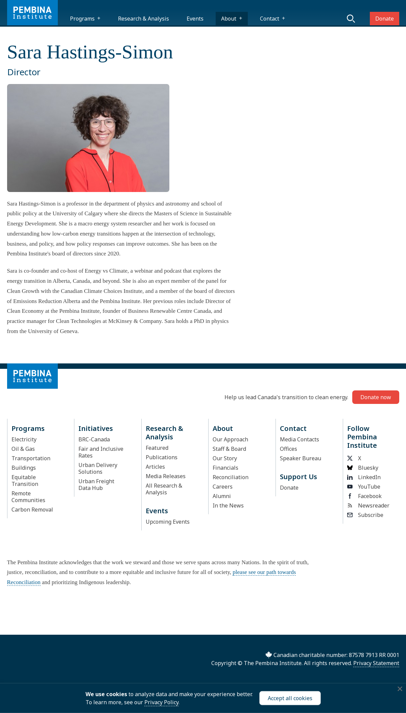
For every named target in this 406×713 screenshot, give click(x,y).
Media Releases (166, 476)
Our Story (225, 458)
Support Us (298, 476)
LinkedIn (364, 477)
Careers (223, 486)
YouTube (363, 486)
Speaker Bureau (300, 458)
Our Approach (230, 439)
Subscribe (365, 515)
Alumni (222, 496)
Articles (155, 466)
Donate (384, 18)
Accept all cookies (290, 698)
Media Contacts (299, 439)
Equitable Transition (24, 480)
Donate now (375, 397)
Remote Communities (28, 497)
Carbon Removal (32, 509)
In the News (228, 505)
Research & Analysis (143, 18)
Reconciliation (230, 477)
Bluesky (362, 467)
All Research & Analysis (164, 489)
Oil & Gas (23, 449)
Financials (225, 467)
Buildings (23, 467)
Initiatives (95, 428)
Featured (157, 447)
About (228, 18)
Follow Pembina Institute (362, 436)
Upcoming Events (168, 521)
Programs (82, 18)
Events (195, 18)
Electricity (24, 439)
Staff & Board (229, 449)
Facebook (364, 496)
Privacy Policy (161, 702)
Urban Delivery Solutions (97, 468)
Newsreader (368, 505)
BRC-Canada (94, 439)
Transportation (30, 458)
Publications (161, 457)
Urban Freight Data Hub (96, 484)
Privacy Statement (376, 663)
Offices (288, 449)
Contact (269, 18)
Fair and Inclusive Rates (100, 452)
